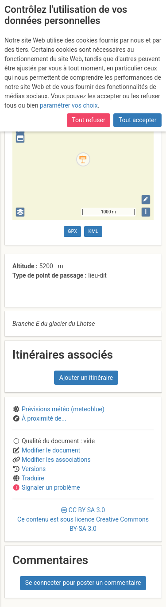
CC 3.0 (83, 519)
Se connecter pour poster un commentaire (83, 582)
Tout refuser (88, 120)
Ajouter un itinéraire (86, 377)
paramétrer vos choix (69, 105)
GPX (72, 231)
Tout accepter (138, 120)
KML (93, 231)
